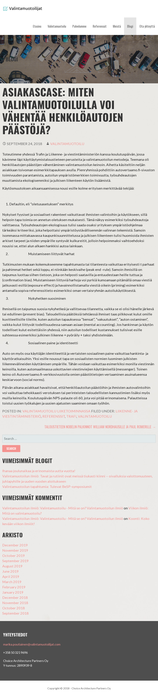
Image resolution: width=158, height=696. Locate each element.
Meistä (117, 26)
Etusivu (37, 26)
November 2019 (15, 550)
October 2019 (13, 555)
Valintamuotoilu (57, 26)
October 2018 (13, 608)
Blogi (130, 26)
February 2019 (14, 587)
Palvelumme (79, 26)
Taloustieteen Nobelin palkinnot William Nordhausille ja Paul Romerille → (100, 426)
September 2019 (15, 561)
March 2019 (12, 582)
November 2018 (15, 603)
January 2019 (12, 592)
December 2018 (15, 597)
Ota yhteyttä (147, 26)
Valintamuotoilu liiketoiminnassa (56, 411)
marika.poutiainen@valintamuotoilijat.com (31, 644)
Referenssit (100, 26)
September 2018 (15, 613)
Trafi (71, 416)
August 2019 (12, 566)
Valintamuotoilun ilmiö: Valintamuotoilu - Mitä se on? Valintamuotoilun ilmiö (62, 508)
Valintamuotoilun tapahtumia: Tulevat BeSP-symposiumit (47, 486)
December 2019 (15, 545)
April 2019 (10, 576)
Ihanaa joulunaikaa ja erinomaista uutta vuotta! (38, 471)
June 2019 (10, 571)
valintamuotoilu (67, 144)
